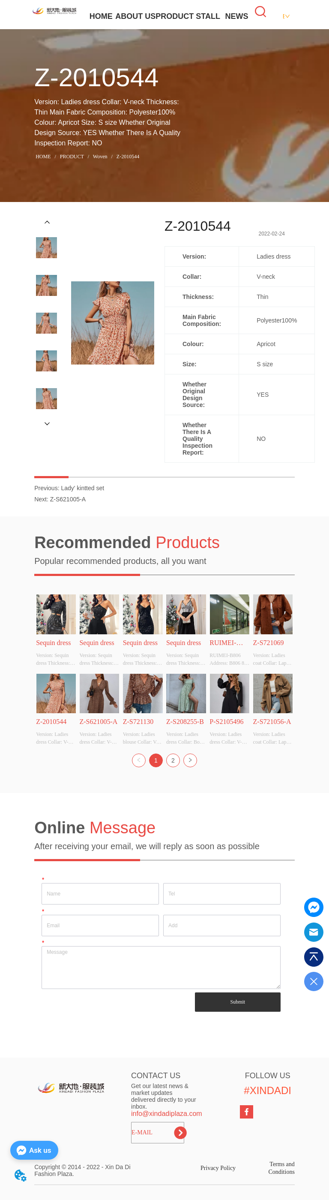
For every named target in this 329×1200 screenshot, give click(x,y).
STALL (208, 16)
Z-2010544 (127, 157)
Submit (237, 1002)
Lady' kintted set (82, 488)
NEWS (236, 16)
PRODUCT (175, 16)
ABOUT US (135, 16)
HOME (101, 16)
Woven (100, 157)
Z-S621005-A (68, 499)
